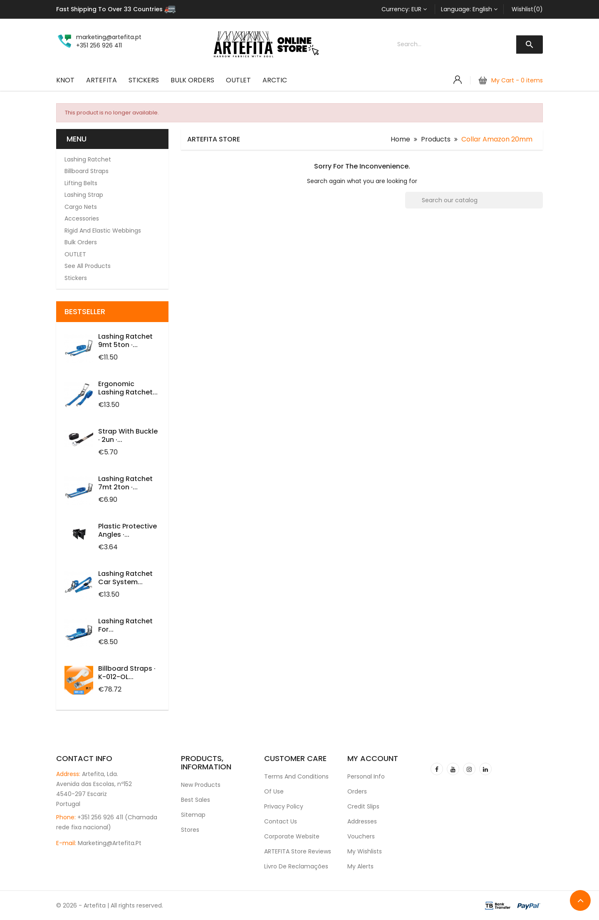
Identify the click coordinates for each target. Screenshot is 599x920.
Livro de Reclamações (296, 866)
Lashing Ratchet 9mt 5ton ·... (125, 341)
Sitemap (193, 815)
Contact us (280, 821)
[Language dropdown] (469, 9)
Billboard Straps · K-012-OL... (127, 673)
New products (200, 785)
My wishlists (364, 851)
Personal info (366, 776)
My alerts (360, 866)
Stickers (144, 80)
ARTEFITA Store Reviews (297, 851)
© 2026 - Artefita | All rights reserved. (109, 905)
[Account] (457, 79)
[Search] (474, 200)
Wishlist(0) (527, 9)
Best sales (195, 800)
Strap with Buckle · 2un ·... (128, 435)
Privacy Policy (283, 806)
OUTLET (238, 80)
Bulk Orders (192, 80)
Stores (190, 830)
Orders (357, 791)
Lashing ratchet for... (125, 625)
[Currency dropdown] (404, 9)
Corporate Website (291, 836)
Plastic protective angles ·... (127, 530)
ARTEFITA (101, 80)
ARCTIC (274, 80)
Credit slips (363, 806)
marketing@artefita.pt (109, 843)
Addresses (362, 821)
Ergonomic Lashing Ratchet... (128, 388)
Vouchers (361, 836)
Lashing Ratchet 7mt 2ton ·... (125, 483)
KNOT (65, 80)
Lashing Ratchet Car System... (125, 578)
